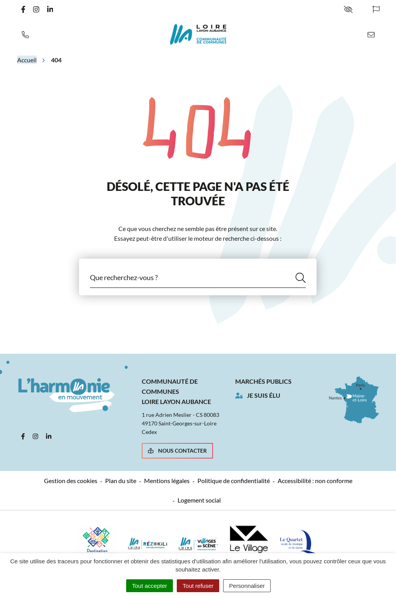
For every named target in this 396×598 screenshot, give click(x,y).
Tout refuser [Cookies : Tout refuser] (198, 585)
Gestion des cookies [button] (70, 480)
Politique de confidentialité (233, 480)
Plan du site (120, 480)
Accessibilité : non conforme (315, 480)
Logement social (199, 500)
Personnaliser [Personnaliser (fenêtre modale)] (247, 585)
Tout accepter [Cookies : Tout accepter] (149, 585)
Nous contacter (177, 450)
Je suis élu (263, 395)
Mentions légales (167, 480)
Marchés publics (263, 381)
